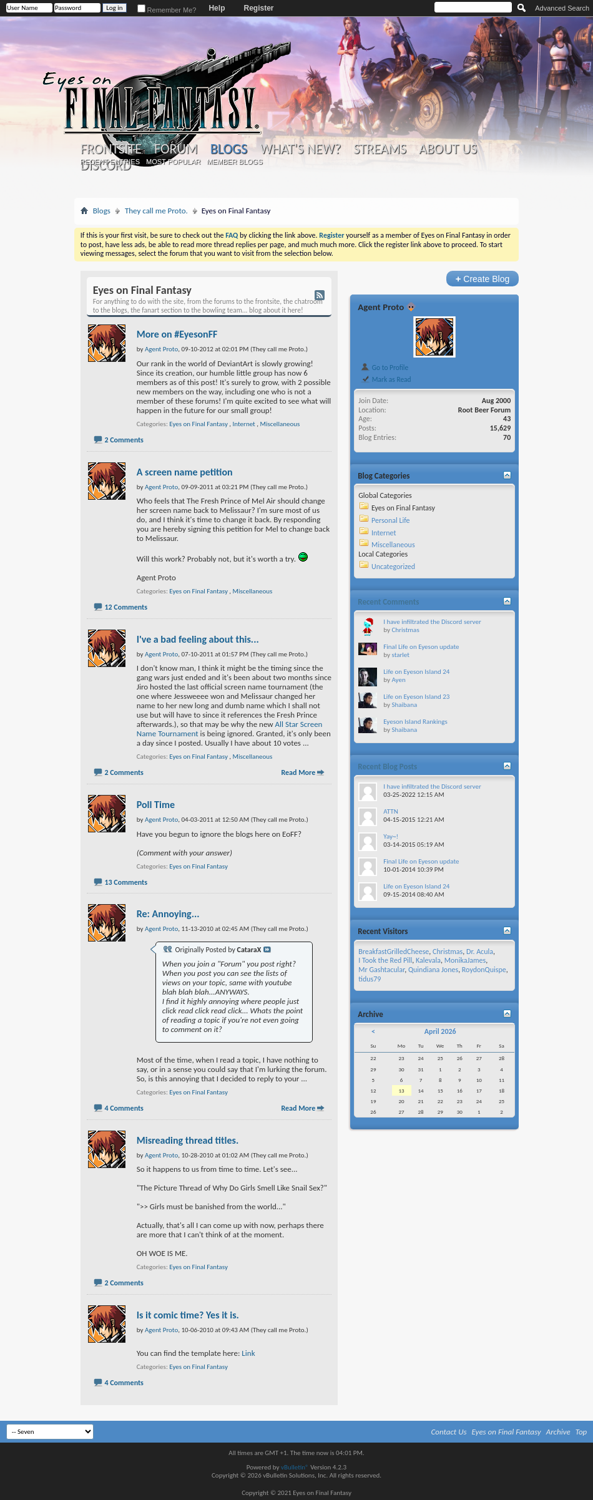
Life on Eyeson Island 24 (416, 672)
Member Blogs (234, 161)
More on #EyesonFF (177, 334)
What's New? (300, 149)
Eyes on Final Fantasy (198, 424)
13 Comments (125, 882)
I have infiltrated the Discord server (432, 622)
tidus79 (369, 979)
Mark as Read (385, 379)
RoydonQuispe (484, 969)
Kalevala (428, 960)
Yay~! (390, 836)
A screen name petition (185, 472)
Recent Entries (110, 161)
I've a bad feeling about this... (198, 639)
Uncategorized (393, 566)
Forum (175, 149)
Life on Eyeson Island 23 (416, 697)
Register (258, 8)
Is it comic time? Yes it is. (188, 1315)
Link (248, 1353)
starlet (400, 655)
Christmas (405, 630)
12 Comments (125, 607)
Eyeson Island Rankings (415, 722)
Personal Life (390, 520)
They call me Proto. (156, 210)
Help (216, 8)
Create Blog (483, 278)
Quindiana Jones (433, 969)
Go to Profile (384, 367)
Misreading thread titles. (187, 1140)
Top (581, 1431)
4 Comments (123, 1108)
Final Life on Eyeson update (421, 647)
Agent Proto (381, 307)
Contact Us (449, 1431)
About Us (448, 149)
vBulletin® (295, 1467)
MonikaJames (465, 960)
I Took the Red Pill (385, 960)
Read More (298, 772)
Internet (244, 424)
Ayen (398, 680)
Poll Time (156, 805)
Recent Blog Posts (387, 766)
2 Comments (123, 440)
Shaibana (404, 705)
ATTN (390, 811)
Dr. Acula (479, 951)
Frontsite (111, 149)
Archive (558, 1431)
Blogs (228, 148)
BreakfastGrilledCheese (393, 951)
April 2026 (440, 1031)
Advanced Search (562, 8)
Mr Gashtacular (381, 969)
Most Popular (173, 161)
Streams (379, 149)
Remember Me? (167, 10)
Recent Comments (388, 601)
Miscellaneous (280, 424)
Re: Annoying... (168, 914)
